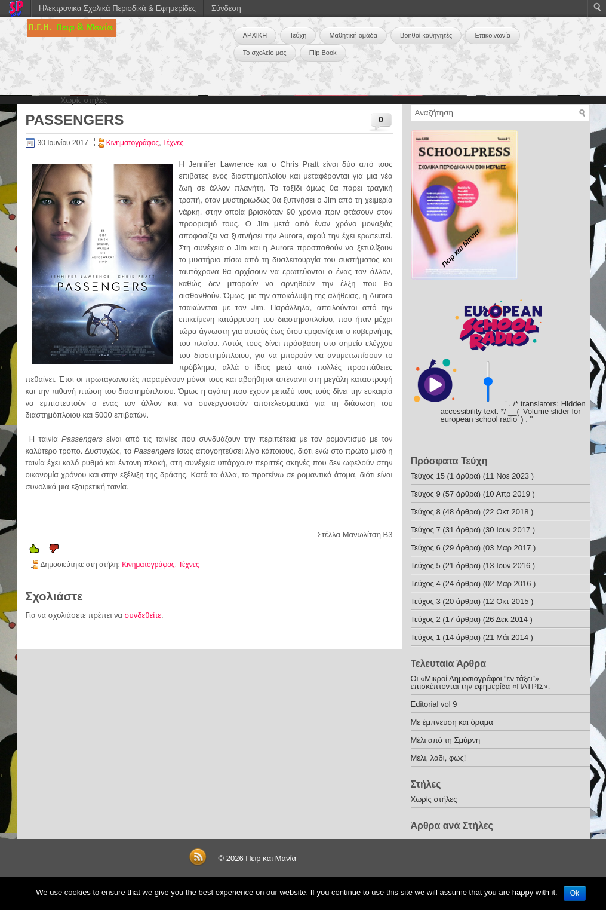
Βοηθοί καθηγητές (426, 35)
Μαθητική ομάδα (353, 35)
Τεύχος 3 (426, 601)
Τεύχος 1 (426, 637)
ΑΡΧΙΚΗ (255, 35)
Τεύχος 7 (426, 529)
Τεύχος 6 (426, 547)
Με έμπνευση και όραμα (452, 722)
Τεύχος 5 (426, 565)
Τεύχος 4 (426, 583)
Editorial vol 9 (434, 704)
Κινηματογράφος (132, 143)
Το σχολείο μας (265, 52)
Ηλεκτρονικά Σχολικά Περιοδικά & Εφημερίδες (117, 8)
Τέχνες (173, 143)
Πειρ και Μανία (270, 858)
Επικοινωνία (492, 35)
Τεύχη (298, 35)
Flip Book (323, 52)
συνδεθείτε (143, 615)
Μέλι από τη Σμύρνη (446, 740)
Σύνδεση (226, 8)
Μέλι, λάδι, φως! (438, 757)
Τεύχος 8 (426, 511)
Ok (574, 893)
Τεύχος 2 (426, 619)
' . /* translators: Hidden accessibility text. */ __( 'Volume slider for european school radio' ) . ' (513, 411)
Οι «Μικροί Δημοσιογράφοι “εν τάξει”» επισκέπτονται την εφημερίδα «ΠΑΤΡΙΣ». (480, 682)
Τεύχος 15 (428, 475)
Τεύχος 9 (426, 493)
